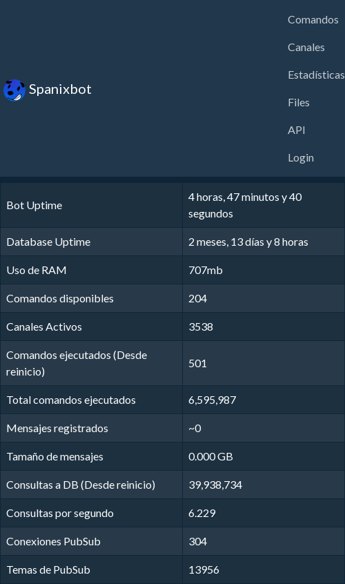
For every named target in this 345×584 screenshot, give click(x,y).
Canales (306, 46)
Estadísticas (316, 74)
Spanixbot (47, 90)
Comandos (313, 19)
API (297, 129)
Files (299, 101)
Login (301, 157)
